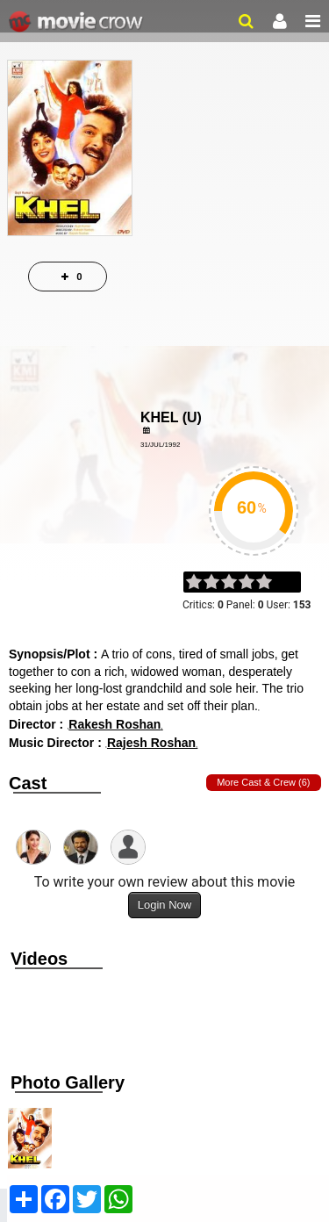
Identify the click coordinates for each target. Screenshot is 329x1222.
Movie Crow (78, 22)
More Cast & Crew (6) (263, 782)
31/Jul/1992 (160, 445)
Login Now (164, 904)
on (272, 583)
